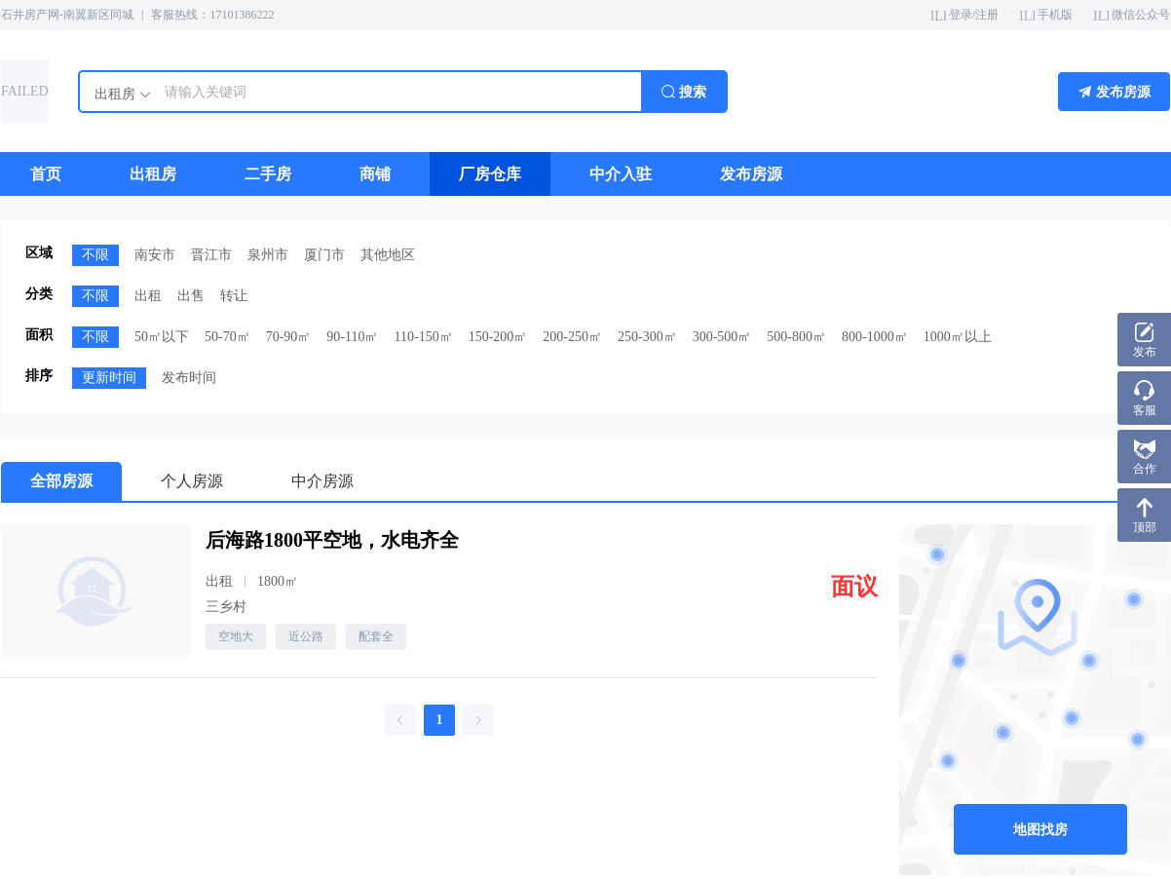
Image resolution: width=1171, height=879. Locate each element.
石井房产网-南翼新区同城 (67, 14)
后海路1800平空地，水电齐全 (332, 540)
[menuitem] (46, 174)
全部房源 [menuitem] (61, 481)
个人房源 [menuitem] (192, 481)
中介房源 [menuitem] (322, 481)
